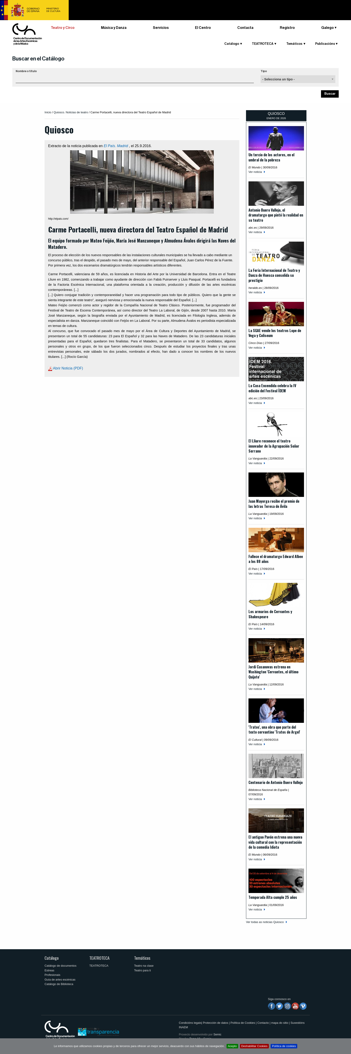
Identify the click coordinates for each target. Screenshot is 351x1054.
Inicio (48, 112)
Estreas (49, 970)
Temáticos (294, 43)
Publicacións (325, 43)
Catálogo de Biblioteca (59, 984)
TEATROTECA (262, 43)
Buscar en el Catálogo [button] (38, 58)
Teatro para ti (142, 970)
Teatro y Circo (63, 28)
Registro (287, 28)
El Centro (203, 28)
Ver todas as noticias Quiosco (265, 922)
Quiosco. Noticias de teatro (71, 112)
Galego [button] (327, 28)
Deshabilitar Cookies (254, 1046)
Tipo (264, 71)
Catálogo (231, 43)
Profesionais (52, 975)
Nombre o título (26, 71)
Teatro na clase (144, 965)
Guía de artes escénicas (60, 979)
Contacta (245, 28)
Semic (217, 1034)
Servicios (161, 28)
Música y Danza (113, 28)
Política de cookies (284, 1046)
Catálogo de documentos (60, 965)
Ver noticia (255, 172)
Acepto (232, 1046)
